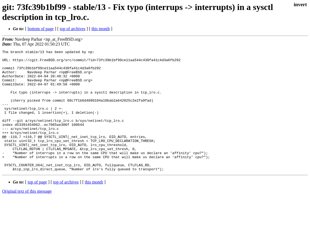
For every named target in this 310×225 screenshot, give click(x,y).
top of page (37, 206)
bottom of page (41, 28)
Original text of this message (27, 215)
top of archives (72, 28)
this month (100, 28)
